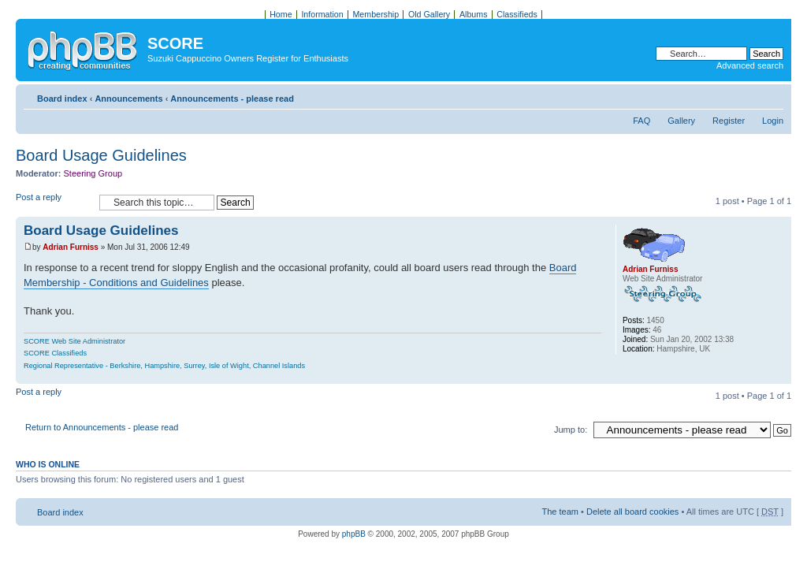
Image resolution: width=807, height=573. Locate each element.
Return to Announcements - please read (101, 427)
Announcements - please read (232, 98)
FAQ (641, 120)
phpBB (354, 534)
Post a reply (53, 202)
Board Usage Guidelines (101, 155)
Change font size (772, 95)
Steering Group (93, 173)
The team (560, 511)
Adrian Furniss (71, 247)
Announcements (128, 98)
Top (779, 375)
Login (772, 120)
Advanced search (749, 65)
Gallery (681, 120)
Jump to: (570, 429)
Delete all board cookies (632, 511)
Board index (62, 98)
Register (728, 120)
